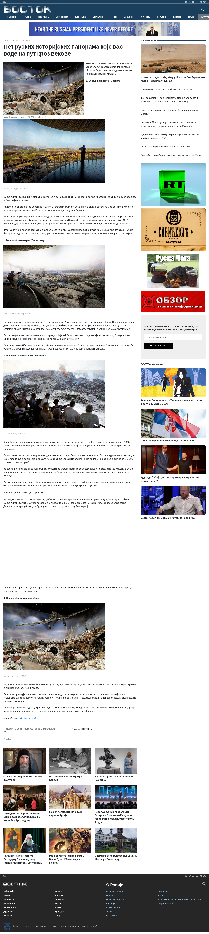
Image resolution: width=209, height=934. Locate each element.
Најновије (12, 17)
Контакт (161, 895)
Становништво (113, 907)
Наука (191, 17)
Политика (43, 17)
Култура (26, 40)
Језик (109, 911)
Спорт (58, 915)
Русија (28, 17)
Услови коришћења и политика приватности (179, 899)
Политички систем (115, 899)
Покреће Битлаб (166, 903)
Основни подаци (114, 891)
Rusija (7, 739)
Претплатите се (158, 345)
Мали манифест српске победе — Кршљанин (166, 89)
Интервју (145, 17)
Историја (110, 895)
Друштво (98, 17)
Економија (80, 17)
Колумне (161, 17)
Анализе (128, 17)
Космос (177, 17)
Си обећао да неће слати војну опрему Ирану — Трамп (171, 155)
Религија (110, 903)
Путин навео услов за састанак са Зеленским (166, 146)
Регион (113, 17)
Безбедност (62, 17)
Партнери (162, 891)
